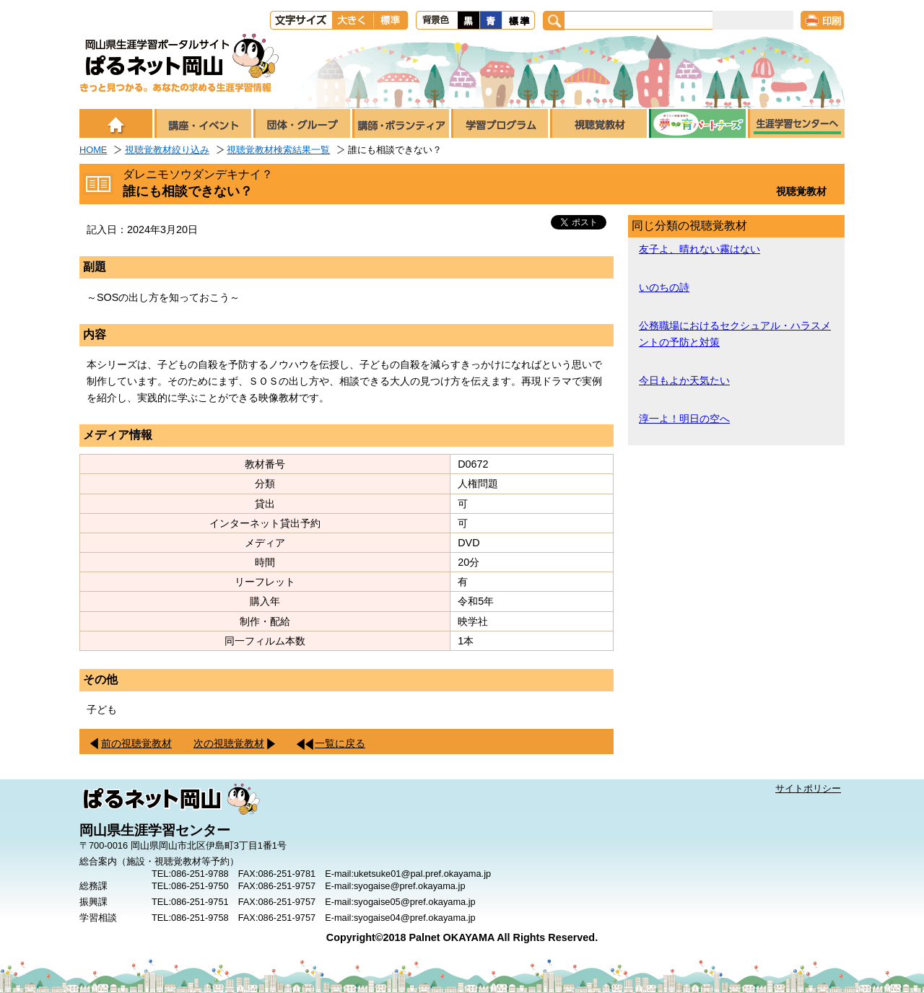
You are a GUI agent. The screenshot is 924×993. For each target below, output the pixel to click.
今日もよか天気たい (684, 380)
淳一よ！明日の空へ (684, 418)
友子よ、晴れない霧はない (699, 249)
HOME (93, 149)
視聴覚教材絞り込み (167, 149)
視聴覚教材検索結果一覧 (278, 149)
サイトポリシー (808, 788)
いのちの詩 (664, 287)
